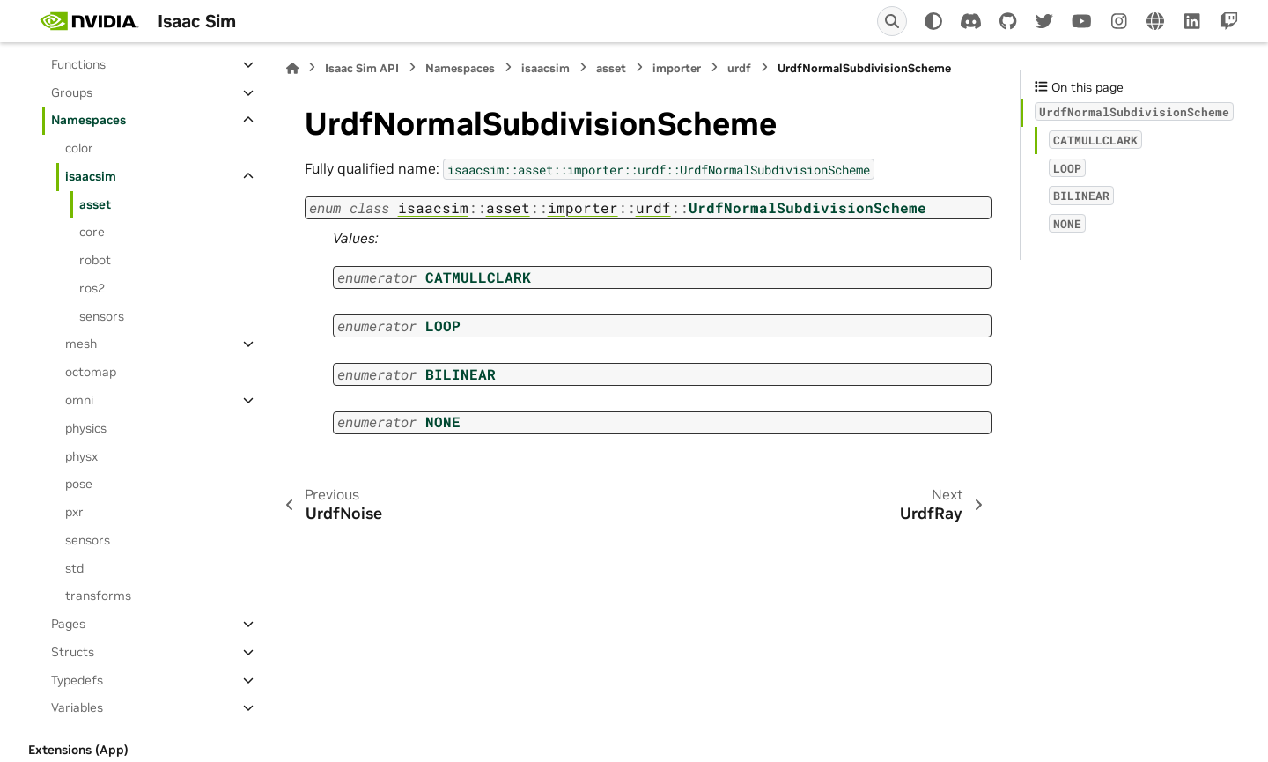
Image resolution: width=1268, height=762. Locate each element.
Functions (78, 64)
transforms (98, 595)
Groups (71, 92)
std (74, 568)
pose (78, 484)
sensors (101, 316)
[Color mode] (933, 21)
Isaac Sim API (362, 68)
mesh (81, 343)
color (79, 148)
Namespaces (88, 120)
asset (95, 204)
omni (79, 400)
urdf (739, 68)
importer (676, 68)
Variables (77, 707)
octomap (90, 372)
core (92, 232)
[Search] (892, 21)
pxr (74, 512)
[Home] (292, 68)
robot (95, 260)
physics (86, 428)
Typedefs (77, 680)
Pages (68, 624)
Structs (72, 652)
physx (81, 456)
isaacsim (90, 176)
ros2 (92, 288)
